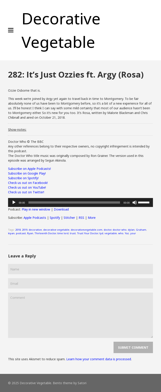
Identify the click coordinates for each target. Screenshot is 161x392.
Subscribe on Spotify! (23, 178)
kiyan (11, 233)
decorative (35, 229)
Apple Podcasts (35, 217)
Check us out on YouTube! (27, 187)
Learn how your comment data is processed (98, 359)
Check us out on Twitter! (26, 192)
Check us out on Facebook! (28, 183)
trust (73, 233)
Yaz (127, 233)
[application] (80, 202)
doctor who (120, 229)
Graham (141, 229)
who (120, 233)
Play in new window (36, 209)
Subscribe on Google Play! (27, 173)
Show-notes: (17, 129)
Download (61, 209)
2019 (24, 229)
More (92, 217)
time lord (63, 233)
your (133, 233)
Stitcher (69, 217)
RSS (81, 217)
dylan (131, 229)
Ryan (30, 233)
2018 (18, 229)
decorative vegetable (56, 229)
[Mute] (134, 202)
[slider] (74, 202)
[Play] (14, 202)
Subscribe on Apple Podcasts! (29, 168)
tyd (101, 233)
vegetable (111, 233)
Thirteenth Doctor (45, 233)
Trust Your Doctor (87, 233)
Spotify (55, 217)
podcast (21, 233)
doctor (107, 229)
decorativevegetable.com (86, 229)
